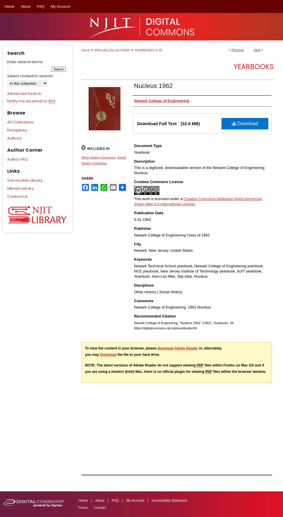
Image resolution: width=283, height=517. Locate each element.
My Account (135, 501)
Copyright (100, 507)
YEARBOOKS (144, 50)
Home (85, 50)
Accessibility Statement (169, 501)
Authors (14, 138)
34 (160, 50)
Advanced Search (24, 93)
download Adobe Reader (177, 348)
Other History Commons (98, 157)
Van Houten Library (24, 180)
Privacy (83, 507)
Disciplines (17, 130)
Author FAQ (17, 159)
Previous (238, 50)
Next (257, 50)
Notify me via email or (31, 101)
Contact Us (17, 196)
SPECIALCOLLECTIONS (112, 50)
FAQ (115, 501)
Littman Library (20, 188)
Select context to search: (30, 76)
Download (245, 123)
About (99, 501)
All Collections (20, 122)
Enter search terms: (25, 62)
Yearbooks (254, 67)
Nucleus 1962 (153, 85)
